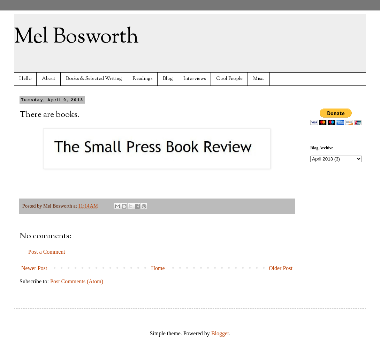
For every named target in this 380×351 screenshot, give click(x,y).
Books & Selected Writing (94, 78)
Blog (168, 78)
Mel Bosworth (76, 37)
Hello (25, 78)
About (48, 78)
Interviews (194, 78)
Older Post (280, 268)
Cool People (229, 78)
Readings (142, 78)
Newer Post (34, 268)
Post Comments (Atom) (76, 281)
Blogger (220, 333)
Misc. (259, 78)
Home (158, 268)
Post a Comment (46, 252)
